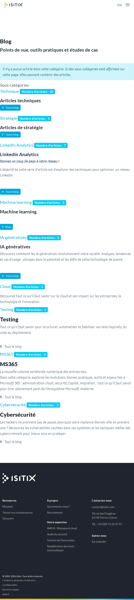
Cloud (5, 286)
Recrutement (55, 512)
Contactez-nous (102, 500)
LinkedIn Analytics (16, 145)
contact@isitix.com (103, 507)
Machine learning (16, 202)
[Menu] (128, 4)
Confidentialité (9, 585)
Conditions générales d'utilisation (19, 580)
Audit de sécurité (57, 534)
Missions (7, 506)
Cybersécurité (13, 404)
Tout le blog (10, 107)
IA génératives (13, 237)
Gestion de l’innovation (60, 540)
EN (119, 5)
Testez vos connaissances (17, 512)
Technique (9, 91)
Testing (6, 309)
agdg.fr (5, 594)
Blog (6, 226)
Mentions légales (10, 589)
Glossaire (8, 518)
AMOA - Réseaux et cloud (62, 528)
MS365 (6, 354)
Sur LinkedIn (99, 541)
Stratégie (8, 118)
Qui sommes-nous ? (58, 506)
